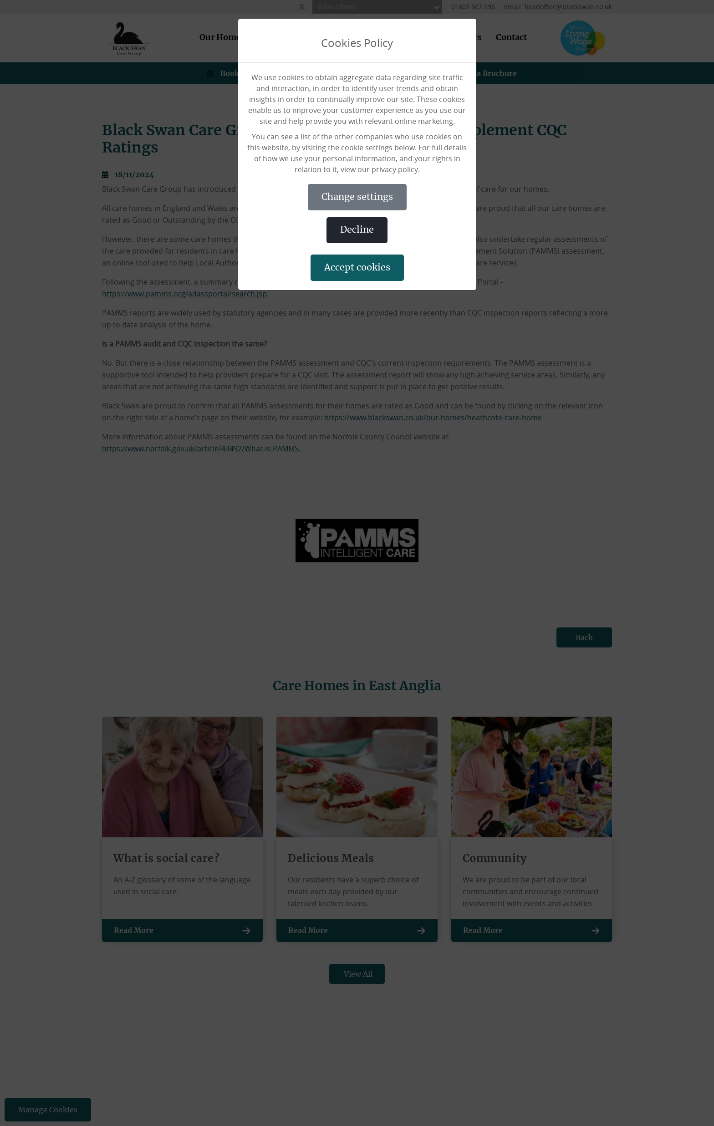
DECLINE (357, 229)
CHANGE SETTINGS (357, 197)
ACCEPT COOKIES (357, 267)
